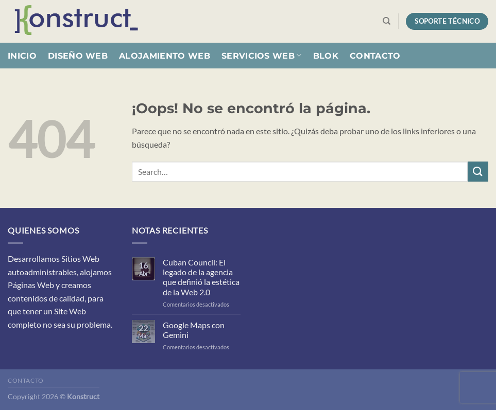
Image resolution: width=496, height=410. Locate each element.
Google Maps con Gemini (194, 330)
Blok (325, 56)
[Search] (386, 21)
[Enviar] (478, 172)
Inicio (22, 56)
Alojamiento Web (164, 56)
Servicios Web (261, 55)
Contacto (375, 56)
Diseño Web (78, 56)
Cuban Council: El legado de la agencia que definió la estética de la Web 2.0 (201, 277)
